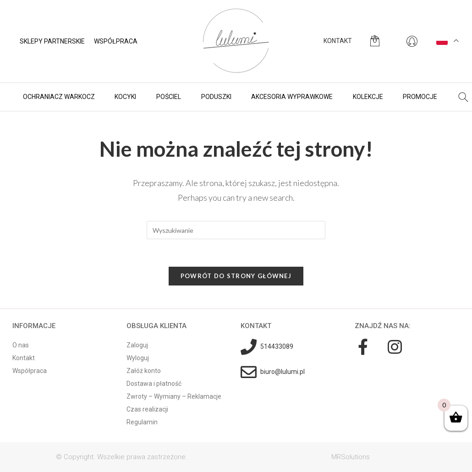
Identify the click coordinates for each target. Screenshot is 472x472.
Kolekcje (368, 96)
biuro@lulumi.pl (282, 371)
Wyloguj (137, 358)
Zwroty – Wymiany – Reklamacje (173, 396)
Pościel (168, 96)
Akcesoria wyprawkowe (292, 96)
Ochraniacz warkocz (59, 96)
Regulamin (142, 422)
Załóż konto (143, 370)
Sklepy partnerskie (52, 41)
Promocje (420, 96)
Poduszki (216, 96)
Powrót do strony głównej (236, 276)
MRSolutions (350, 457)
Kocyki (125, 96)
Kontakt (23, 358)
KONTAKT (338, 40)
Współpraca (115, 41)
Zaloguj (137, 345)
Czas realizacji (147, 409)
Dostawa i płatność (153, 383)
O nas (20, 345)
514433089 (276, 346)
